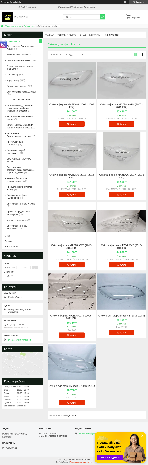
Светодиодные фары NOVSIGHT (17, 227)
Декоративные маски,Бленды (21, 92)
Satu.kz (87, 459)
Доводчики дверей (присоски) (16, 151)
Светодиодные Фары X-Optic (21, 204)
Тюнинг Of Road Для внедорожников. (17, 179)
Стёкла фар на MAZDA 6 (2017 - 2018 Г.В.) (121, 176)
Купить (73, 124)
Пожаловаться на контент (81, 462)
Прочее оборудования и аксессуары (18, 213)
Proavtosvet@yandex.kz (19, 340)
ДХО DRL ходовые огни (18, 99)
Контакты (94, 35)
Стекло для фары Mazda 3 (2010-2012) (71, 386)
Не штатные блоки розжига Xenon (20, 117)
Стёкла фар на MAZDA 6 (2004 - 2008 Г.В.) (71, 106)
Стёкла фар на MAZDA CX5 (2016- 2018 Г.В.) (121, 246)
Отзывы (8, 241)
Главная (49, 35)
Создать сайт (6, 2)
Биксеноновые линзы (17, 54)
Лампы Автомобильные (18, 60)
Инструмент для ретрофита (15, 143)
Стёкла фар (29, 26)
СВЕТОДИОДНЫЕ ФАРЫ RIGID (19, 160)
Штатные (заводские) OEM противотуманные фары (20, 126)
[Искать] (102, 16)
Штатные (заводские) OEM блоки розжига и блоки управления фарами (20, 108)
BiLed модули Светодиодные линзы (21, 47)
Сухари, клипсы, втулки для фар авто (20, 67)
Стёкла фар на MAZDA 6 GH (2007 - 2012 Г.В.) (121, 106)
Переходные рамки (16, 86)
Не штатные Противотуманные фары (19, 134)
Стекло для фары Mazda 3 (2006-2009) (121, 315)
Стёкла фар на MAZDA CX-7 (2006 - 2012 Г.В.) (71, 317)
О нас (83, 35)
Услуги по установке (17, 220)
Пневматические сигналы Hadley (19, 188)
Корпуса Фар (13, 80)
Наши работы (111, 35)
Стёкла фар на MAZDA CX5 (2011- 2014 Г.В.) (71, 246)
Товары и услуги (13, 26)
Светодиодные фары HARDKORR (17, 196)
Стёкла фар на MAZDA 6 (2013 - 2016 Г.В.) (71, 176)
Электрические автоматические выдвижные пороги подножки (21, 170)
